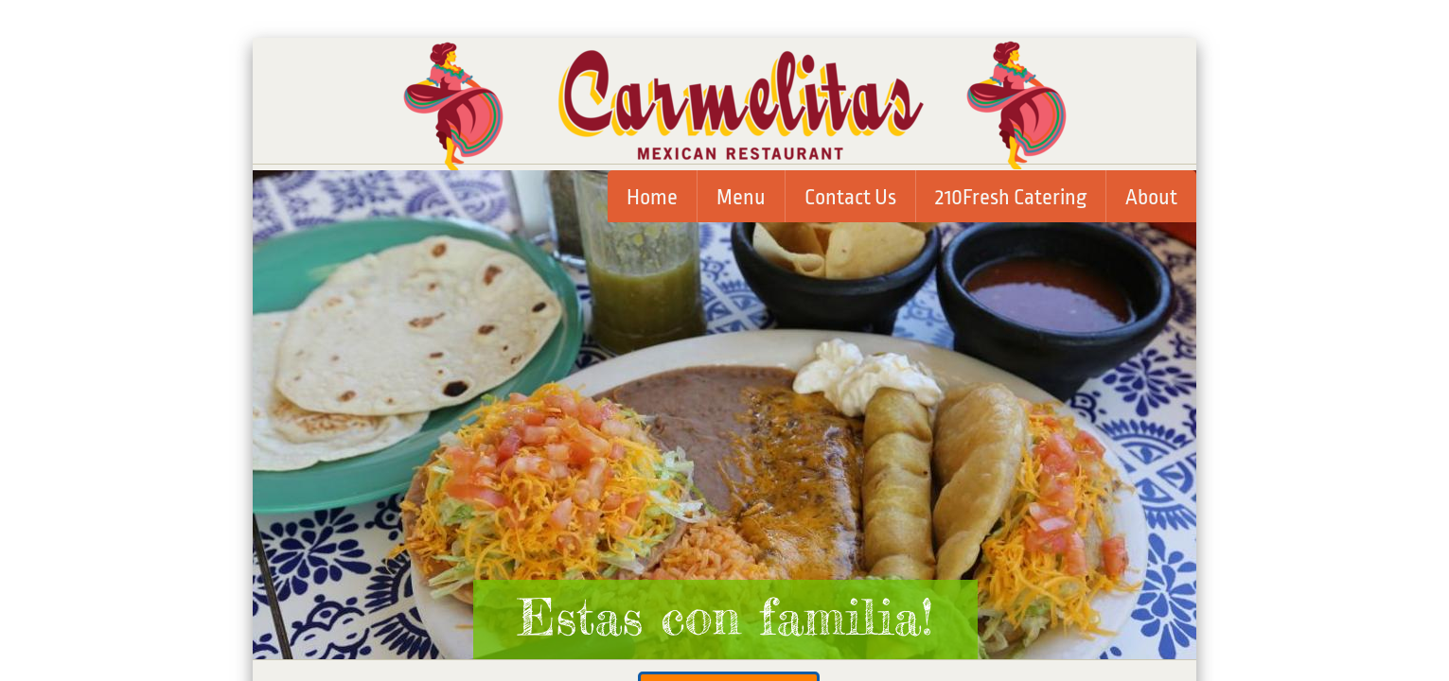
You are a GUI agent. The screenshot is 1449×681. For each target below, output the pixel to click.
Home (652, 197)
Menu (741, 197)
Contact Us (850, 197)
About (1151, 197)
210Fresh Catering (1011, 197)
